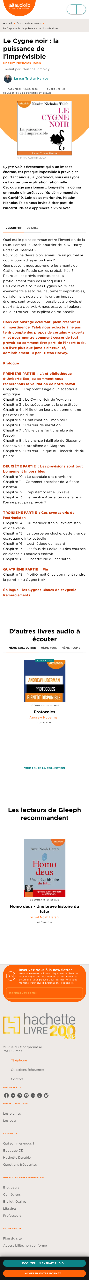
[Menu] (76, 9)
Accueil (7, 23)
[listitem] (6, 1095)
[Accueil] (19, 9)
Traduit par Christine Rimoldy (26, 69)
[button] (44, 1263)
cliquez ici (67, 982)
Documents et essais (29, 23)
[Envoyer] (78, 993)
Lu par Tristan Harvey (31, 78)
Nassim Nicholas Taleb (22, 63)
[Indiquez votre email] (39, 993)
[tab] (13, 227)
